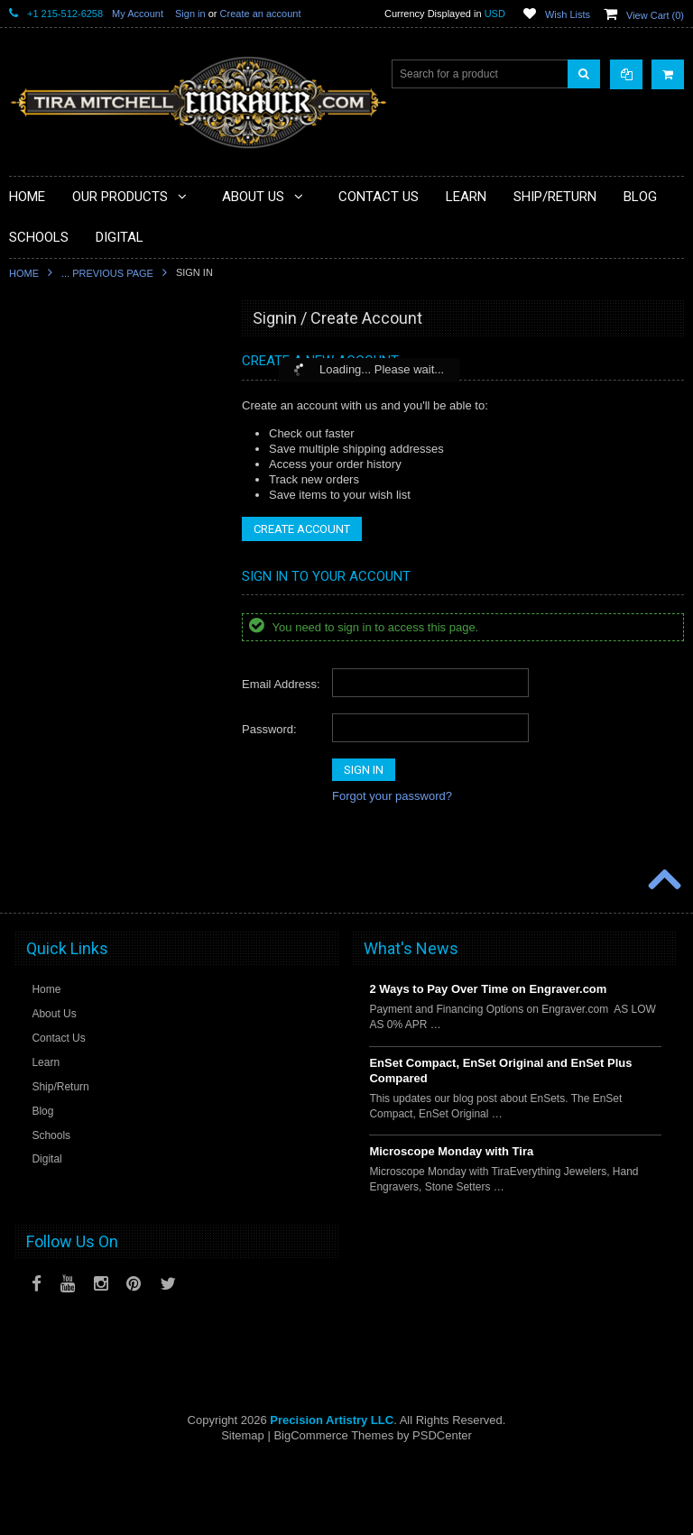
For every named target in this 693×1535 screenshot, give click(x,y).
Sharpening (47, 757)
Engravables (50, 665)
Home (24, 273)
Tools (32, 452)
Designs (39, 727)
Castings (41, 696)
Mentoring (44, 818)
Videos (36, 848)
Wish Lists (567, 14)
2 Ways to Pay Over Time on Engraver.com (487, 1063)
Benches (41, 573)
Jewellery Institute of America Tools (104, 910)
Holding (38, 543)
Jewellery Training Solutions (87, 879)
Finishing (41, 604)
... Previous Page (107, 273)
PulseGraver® (54, 360)
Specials (40, 390)
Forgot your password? (392, 796)
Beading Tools (54, 512)
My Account (137, 13)
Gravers (39, 635)
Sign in (190, 13)
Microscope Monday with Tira (451, 1225)
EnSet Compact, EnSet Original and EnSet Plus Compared (500, 1144)
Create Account (302, 529)
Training (39, 787)
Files (31, 482)
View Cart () (655, 15)
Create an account (260, 13)
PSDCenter (442, 1508)
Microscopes (50, 421)
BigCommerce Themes (333, 1508)
